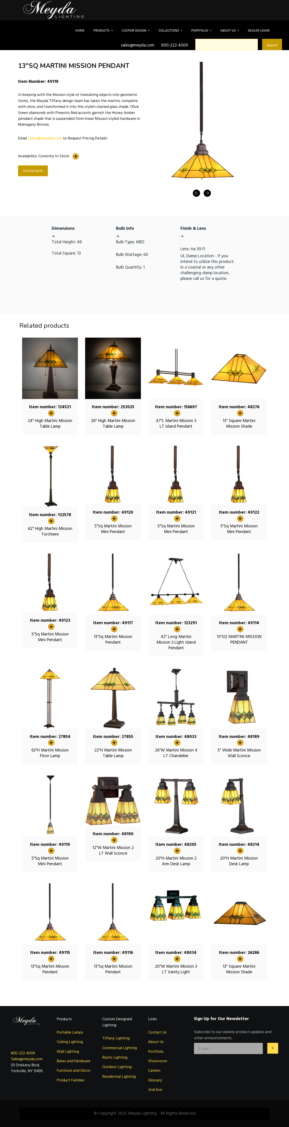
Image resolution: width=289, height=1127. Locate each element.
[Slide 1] (202, 178)
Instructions (33, 170)
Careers (154, 1070)
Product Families (70, 1080)
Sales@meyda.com (26, 1059)
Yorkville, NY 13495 (27, 1071)
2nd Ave (155, 1089)
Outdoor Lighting (117, 1067)
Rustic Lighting (114, 1057)
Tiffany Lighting (116, 1038)
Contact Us (157, 1032)
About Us (229, 30)
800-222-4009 (23, 1053)
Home (79, 30)
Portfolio (201, 30)
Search (272, 45)
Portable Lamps (70, 1032)
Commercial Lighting (119, 1048)
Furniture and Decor (74, 1070)
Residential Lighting (119, 1076)
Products (103, 30)
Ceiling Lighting (70, 1042)
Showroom (157, 1061)
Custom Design (135, 30)
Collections (170, 30)
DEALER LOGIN (259, 30)
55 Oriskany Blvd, (25, 1065)
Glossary (155, 1080)
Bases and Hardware (73, 1061)
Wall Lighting (68, 1051)
